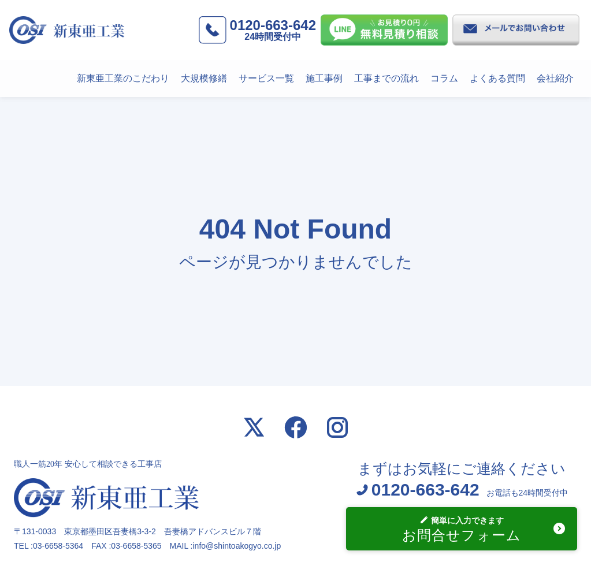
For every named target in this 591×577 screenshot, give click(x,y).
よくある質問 (497, 78)
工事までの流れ (386, 78)
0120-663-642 (273, 29)
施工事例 (324, 78)
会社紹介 (555, 78)
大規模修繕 (204, 78)
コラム (444, 78)
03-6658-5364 (58, 545)
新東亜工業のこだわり (123, 78)
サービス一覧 (266, 78)
